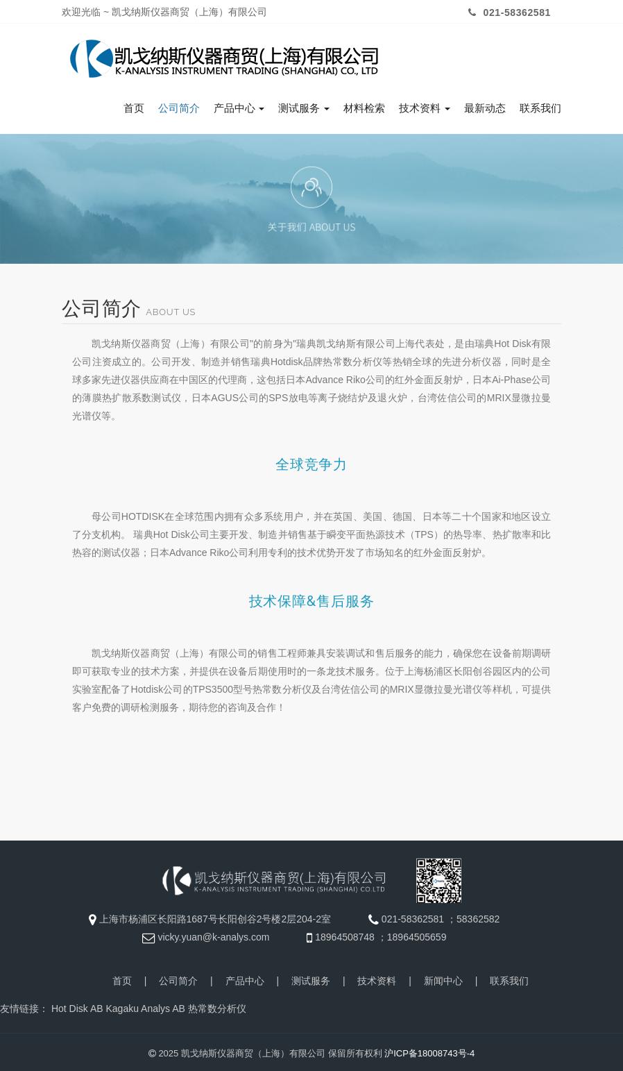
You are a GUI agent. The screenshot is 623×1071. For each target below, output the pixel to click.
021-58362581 (508, 12)
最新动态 (485, 105)
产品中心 (239, 105)
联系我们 (540, 105)
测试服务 (304, 105)
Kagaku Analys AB (145, 1005)
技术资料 (424, 105)
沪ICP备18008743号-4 (429, 1050)
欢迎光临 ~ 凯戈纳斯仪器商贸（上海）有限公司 (164, 11)
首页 (133, 105)
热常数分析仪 (217, 1005)
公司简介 (179, 105)
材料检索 (364, 105)
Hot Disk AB (77, 1005)
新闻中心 (443, 978)
